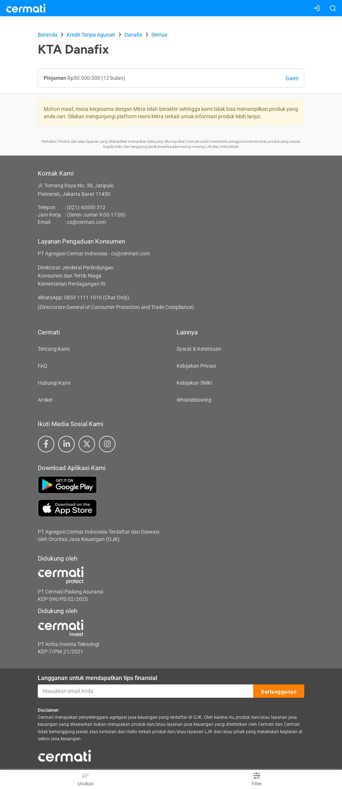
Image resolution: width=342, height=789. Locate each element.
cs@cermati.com (86, 222)
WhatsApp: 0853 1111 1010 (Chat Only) (83, 297)
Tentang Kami (54, 349)
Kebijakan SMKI (194, 383)
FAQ (42, 366)
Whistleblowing (194, 400)
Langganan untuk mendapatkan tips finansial (97, 677)
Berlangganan (278, 691)
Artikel (45, 400)
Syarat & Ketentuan (199, 349)
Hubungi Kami (54, 383)
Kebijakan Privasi (196, 366)
